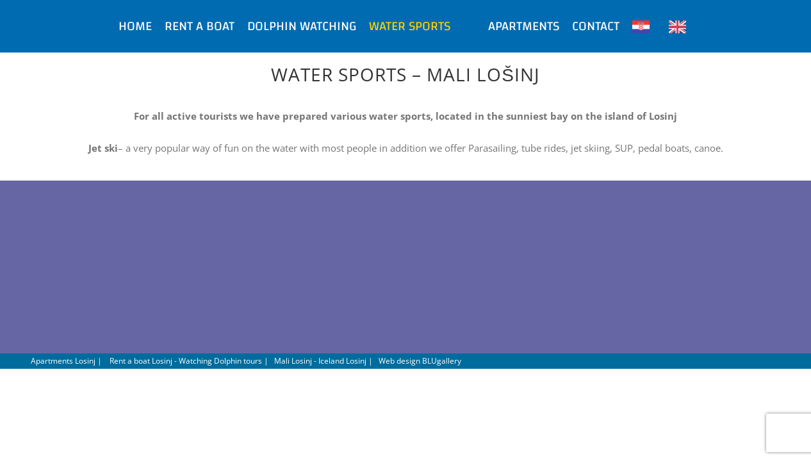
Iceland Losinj (342, 360)
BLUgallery (441, 360)
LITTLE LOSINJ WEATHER (405, 270)
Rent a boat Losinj (141, 360)
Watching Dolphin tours (220, 360)
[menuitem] (92, 26)
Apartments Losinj (63, 360)
